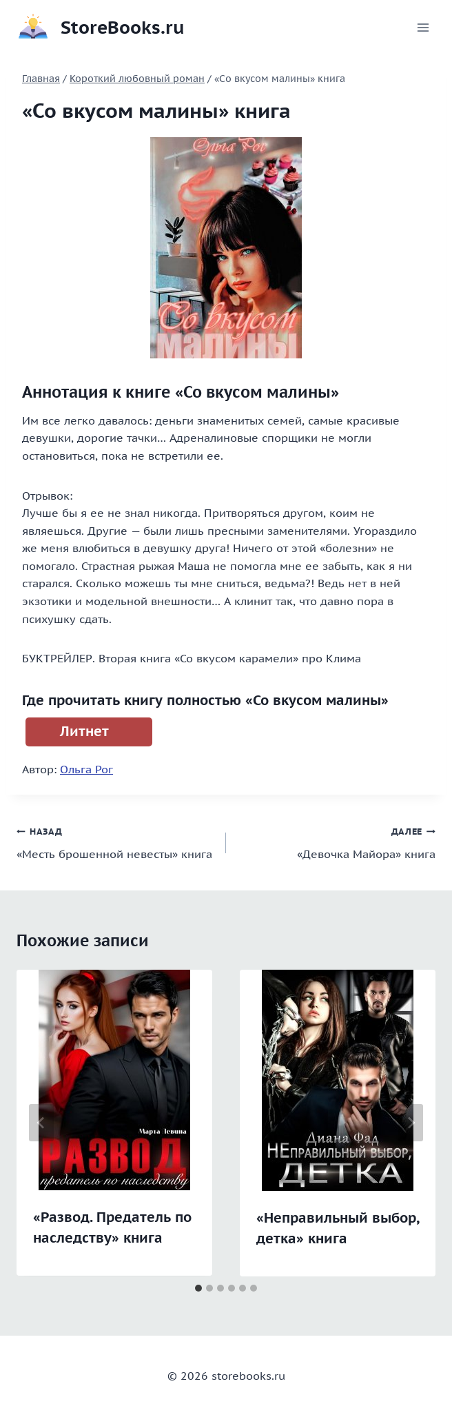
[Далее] (410, 1122)
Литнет (84, 731)
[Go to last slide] (41, 1122)
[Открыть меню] (422, 27)
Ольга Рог (86, 769)
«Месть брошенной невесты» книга (116, 841)
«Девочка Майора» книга (336, 841)
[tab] (198, 1288)
